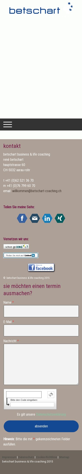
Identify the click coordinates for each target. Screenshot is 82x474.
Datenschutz (26, 457)
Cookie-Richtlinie (46, 457)
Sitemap (64, 457)
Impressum (9, 457)
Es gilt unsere (41, 414)
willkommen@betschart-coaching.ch (36, 191)
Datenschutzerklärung (51, 414)
